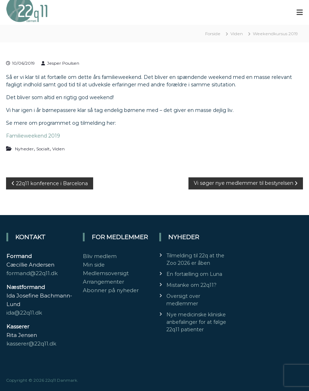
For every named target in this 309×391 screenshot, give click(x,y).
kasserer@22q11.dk (31, 343)
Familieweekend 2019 (33, 136)
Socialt (43, 148)
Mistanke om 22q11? (191, 285)
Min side (94, 264)
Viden (236, 33)
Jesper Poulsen (63, 63)
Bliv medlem (100, 256)
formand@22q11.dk (32, 273)
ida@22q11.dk (24, 312)
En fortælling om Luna (194, 274)
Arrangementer (103, 281)
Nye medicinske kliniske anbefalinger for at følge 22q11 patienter (196, 322)
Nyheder (24, 148)
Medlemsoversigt (106, 273)
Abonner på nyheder (111, 290)
